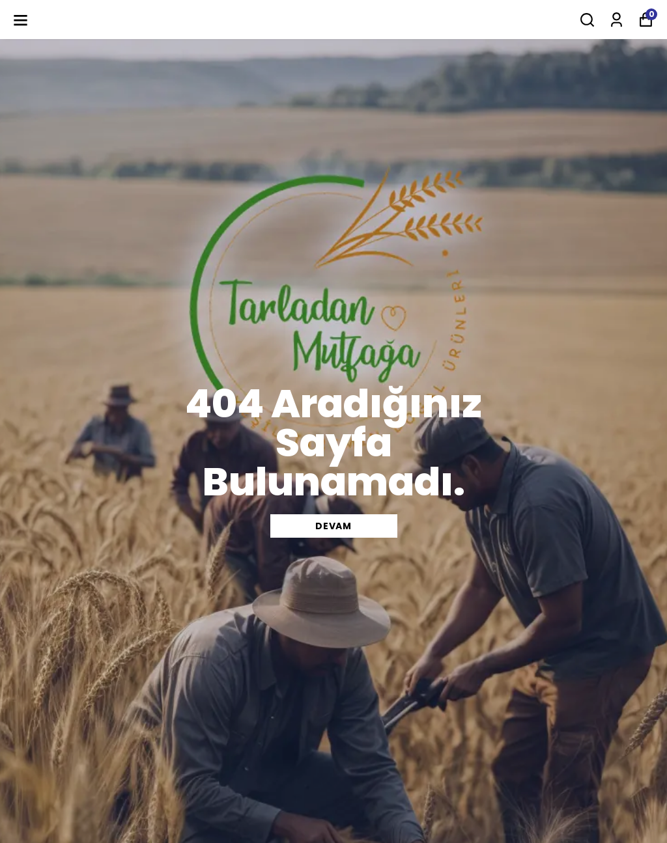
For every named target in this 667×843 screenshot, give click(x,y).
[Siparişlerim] (616, 20)
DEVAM (333, 525)
